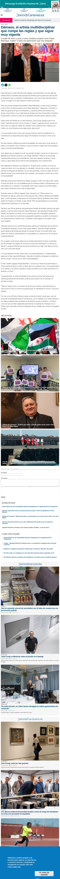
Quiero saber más (14, 867)
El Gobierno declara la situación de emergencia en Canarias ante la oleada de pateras (30, 557)
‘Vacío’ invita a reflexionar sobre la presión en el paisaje (22, 657)
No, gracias (37, 878)
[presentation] (13, 492)
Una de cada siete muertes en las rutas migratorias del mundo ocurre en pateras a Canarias (27, 462)
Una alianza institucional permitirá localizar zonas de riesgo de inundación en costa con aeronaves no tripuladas (29, 813)
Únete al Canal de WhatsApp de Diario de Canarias (32, 20)
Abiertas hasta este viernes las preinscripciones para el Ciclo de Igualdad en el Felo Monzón (30, 388)
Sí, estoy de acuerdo (44, 874)
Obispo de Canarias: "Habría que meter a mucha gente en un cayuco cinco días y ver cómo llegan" (28, 425)
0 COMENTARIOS (13, 88)
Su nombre (4, 472)
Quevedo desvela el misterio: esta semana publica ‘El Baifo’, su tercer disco (25, 527)
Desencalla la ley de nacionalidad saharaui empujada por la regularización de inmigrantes (29, 351)
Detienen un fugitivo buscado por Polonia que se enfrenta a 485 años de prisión (28, 549)
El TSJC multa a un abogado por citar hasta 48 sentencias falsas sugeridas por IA (29, 553)
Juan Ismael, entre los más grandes (14, 763)
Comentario (4, 478)
